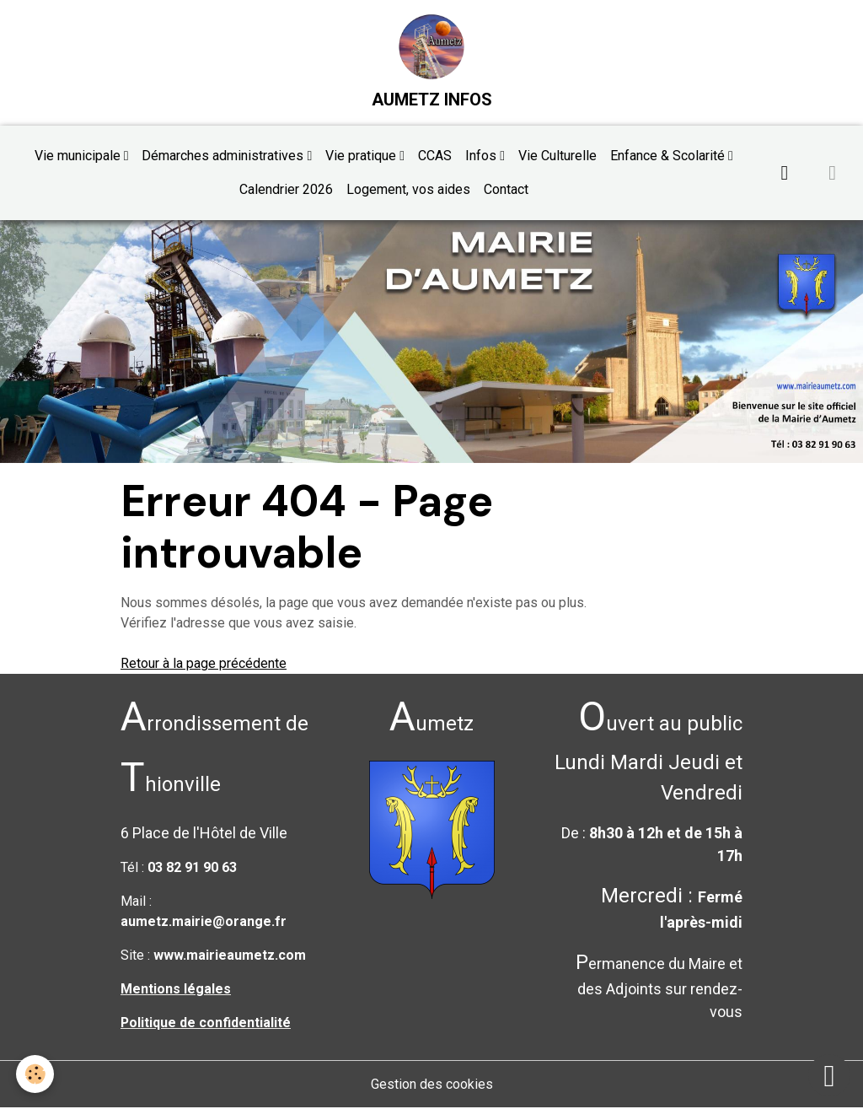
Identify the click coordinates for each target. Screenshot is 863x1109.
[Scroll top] (829, 1075)
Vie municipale (79, 156)
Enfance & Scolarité (669, 156)
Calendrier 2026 (286, 190)
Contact (506, 190)
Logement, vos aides (408, 190)
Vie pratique (362, 156)
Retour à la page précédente (204, 664)
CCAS (435, 156)
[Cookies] (36, 1074)
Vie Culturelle (557, 156)
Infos (482, 156)
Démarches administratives (224, 156)
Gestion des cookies (432, 1085)
